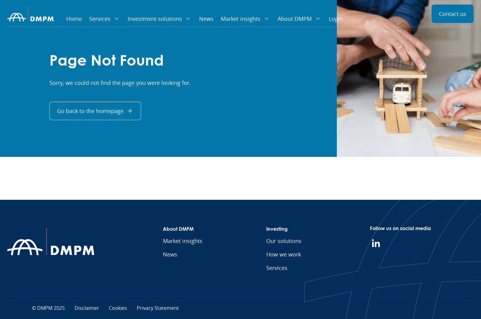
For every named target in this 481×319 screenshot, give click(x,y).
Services (104, 18)
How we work (283, 254)
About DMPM (299, 18)
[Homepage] (30, 14)
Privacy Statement (158, 308)
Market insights (245, 18)
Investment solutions (160, 18)
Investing (277, 229)
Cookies (118, 308)
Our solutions (284, 241)
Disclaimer (87, 308)
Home (74, 18)
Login (336, 18)
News (206, 18)
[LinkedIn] (376, 243)
